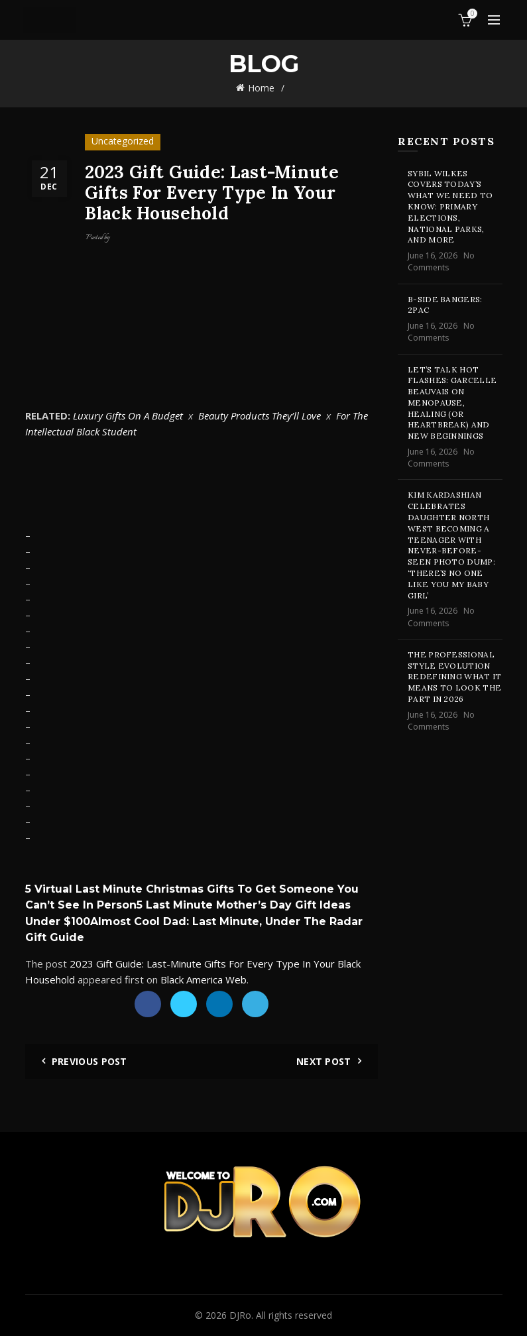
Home (261, 88)
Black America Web (203, 979)
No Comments (441, 261)
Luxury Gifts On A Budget (128, 415)
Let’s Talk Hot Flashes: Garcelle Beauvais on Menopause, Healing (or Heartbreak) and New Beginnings (452, 402)
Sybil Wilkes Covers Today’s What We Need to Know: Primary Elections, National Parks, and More (450, 206)
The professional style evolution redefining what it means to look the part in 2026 (454, 676)
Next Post (323, 1061)
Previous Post (89, 1061)
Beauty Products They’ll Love (259, 415)
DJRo (240, 1315)
